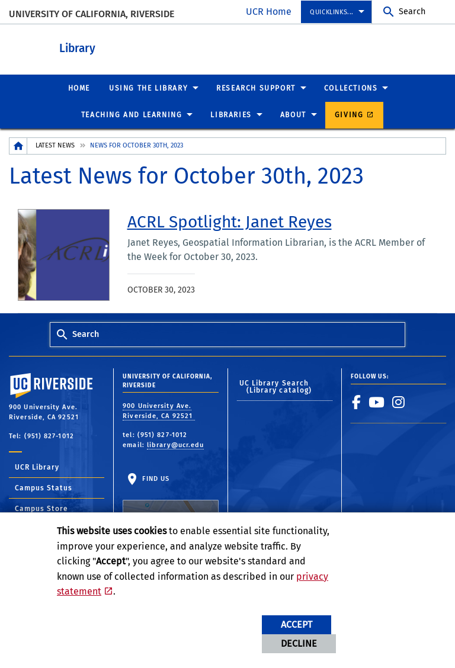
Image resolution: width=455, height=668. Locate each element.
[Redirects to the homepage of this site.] (18, 145)
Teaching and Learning (131, 114)
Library (142, 46)
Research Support (256, 88)
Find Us (170, 503)
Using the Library (148, 88)
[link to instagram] (398, 401)
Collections (351, 88)
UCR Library (37, 467)
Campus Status (43, 487)
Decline (299, 643)
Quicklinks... (332, 12)
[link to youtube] (376, 401)
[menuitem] (336, 12)
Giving (349, 114)
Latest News (55, 145)
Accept (296, 624)
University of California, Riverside (91, 14)
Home (79, 88)
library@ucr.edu (175, 444)
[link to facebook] (357, 401)
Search (412, 12)
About (293, 114)
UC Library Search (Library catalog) (275, 386)
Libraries (230, 114)
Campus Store (41, 508)
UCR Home (268, 11)
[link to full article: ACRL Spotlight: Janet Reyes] (229, 221)
